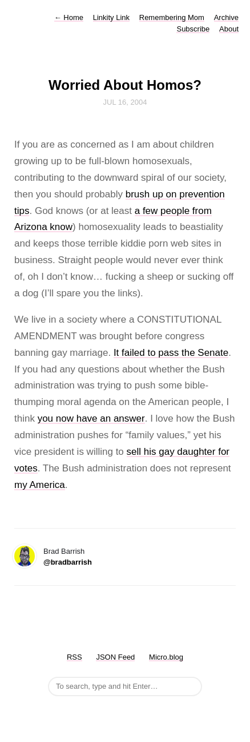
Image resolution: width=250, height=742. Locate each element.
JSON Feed (115, 657)
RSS (74, 657)
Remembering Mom (171, 17)
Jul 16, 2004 (125, 102)
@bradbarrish (67, 562)
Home (68, 17)
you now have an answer (91, 418)
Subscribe (192, 29)
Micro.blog (166, 657)
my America (39, 484)
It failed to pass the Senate (171, 352)
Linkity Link (111, 17)
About (229, 29)
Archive (226, 17)
